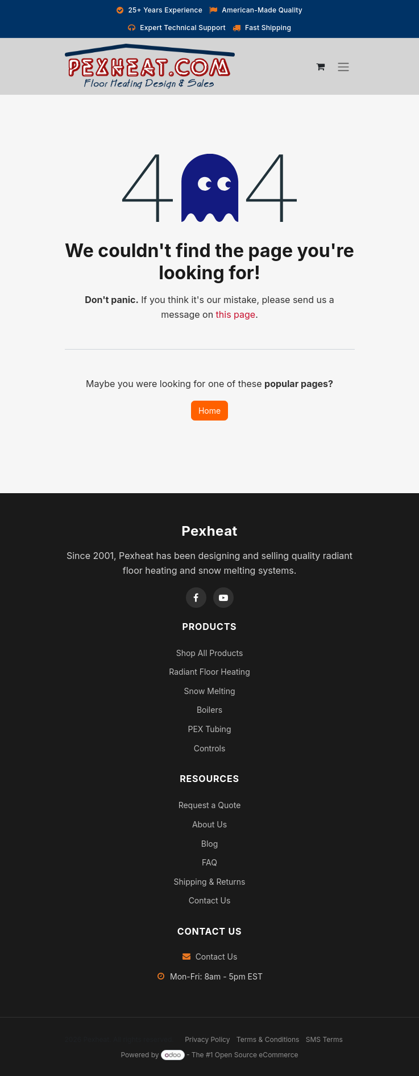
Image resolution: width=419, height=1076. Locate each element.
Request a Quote (210, 805)
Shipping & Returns (210, 881)
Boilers (209, 709)
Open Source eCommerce (256, 1054)
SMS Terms (324, 1039)
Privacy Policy (207, 1039)
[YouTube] (223, 597)
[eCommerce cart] (320, 66)
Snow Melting (209, 691)
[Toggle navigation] (343, 67)
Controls (210, 748)
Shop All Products (209, 653)
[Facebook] (196, 597)
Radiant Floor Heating (209, 671)
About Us (209, 824)
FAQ (209, 862)
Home (209, 410)
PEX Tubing (209, 729)
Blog (209, 843)
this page (236, 314)
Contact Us (210, 900)
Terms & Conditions (268, 1039)
